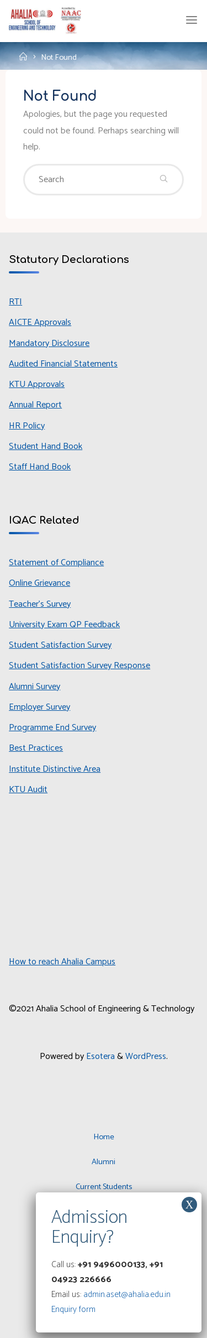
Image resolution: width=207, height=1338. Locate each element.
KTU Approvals (37, 384)
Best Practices (36, 748)
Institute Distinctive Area (54, 769)
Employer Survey (39, 707)
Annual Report (35, 404)
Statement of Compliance (56, 562)
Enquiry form (73, 1309)
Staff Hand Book (40, 466)
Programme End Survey (52, 727)
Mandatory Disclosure (49, 343)
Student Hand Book (45, 446)
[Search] (163, 179)
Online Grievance (39, 583)
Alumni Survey (34, 686)
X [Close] (189, 1204)
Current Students (104, 1187)
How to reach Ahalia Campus (62, 961)
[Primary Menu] (191, 20)
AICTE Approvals (40, 322)
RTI (15, 302)
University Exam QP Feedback (64, 624)
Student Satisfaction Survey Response (79, 665)
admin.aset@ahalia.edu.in (127, 1294)
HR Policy (27, 426)
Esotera (99, 1056)
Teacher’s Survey (40, 604)
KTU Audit (28, 789)
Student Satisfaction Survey (60, 645)
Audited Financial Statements (63, 364)
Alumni (103, 1162)
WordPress (145, 1056)
